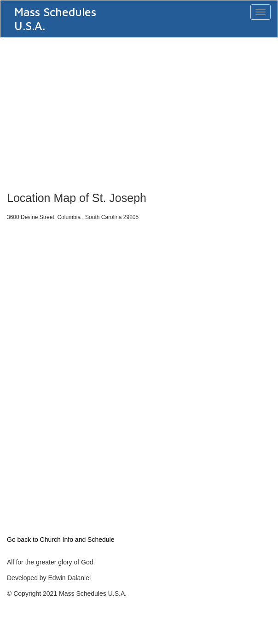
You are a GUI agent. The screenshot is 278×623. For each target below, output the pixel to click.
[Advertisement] (139, 111)
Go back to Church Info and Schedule (60, 539)
